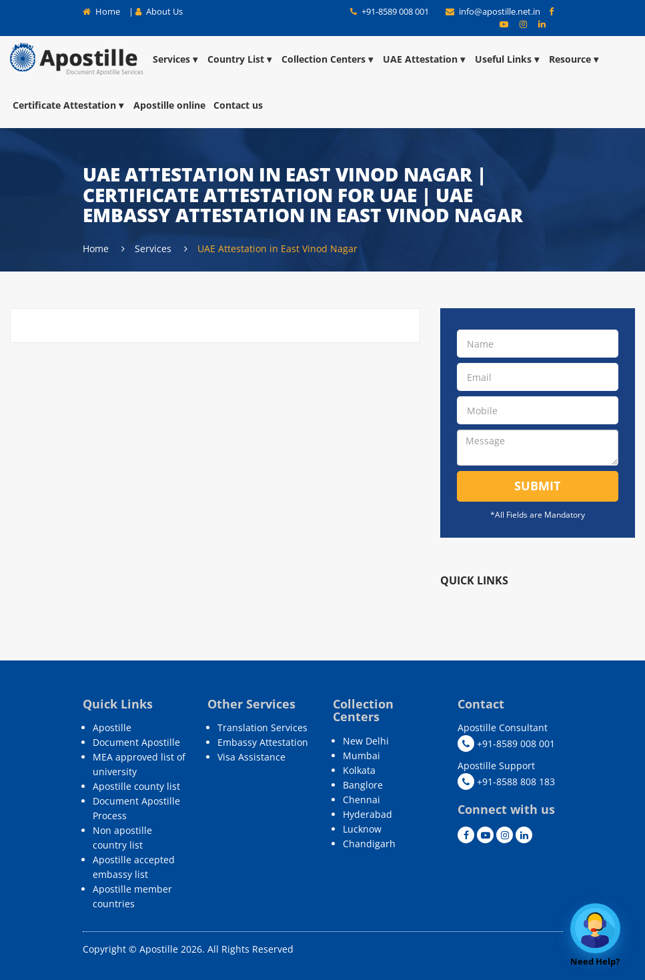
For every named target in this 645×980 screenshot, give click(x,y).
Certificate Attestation (69, 105)
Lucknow (362, 829)
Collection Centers (328, 59)
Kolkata (359, 770)
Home (101, 11)
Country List (240, 59)
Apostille (112, 727)
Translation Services (262, 727)
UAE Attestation (425, 59)
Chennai (361, 799)
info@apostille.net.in (494, 11)
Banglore (363, 785)
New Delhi (366, 740)
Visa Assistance (251, 757)
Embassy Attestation (262, 742)
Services (176, 59)
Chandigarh (369, 843)
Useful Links (508, 59)
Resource (574, 59)
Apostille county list (136, 786)
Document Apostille (136, 742)
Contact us (238, 105)
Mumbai (361, 755)
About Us (159, 11)
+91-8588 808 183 (506, 781)
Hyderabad (367, 814)
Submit (537, 486)
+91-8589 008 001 (389, 11)
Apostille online (169, 105)
